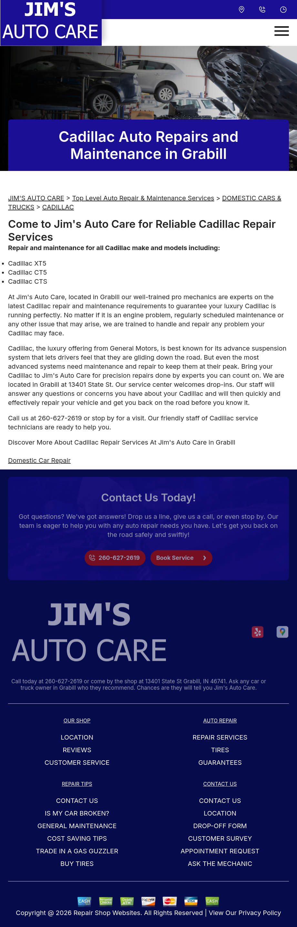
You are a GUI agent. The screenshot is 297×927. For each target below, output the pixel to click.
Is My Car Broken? (77, 813)
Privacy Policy (260, 913)
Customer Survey (220, 838)
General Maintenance (77, 826)
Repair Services (220, 737)
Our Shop (77, 720)
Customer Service (77, 762)
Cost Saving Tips (77, 838)
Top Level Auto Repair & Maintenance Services (143, 198)
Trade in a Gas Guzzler (77, 851)
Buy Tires (77, 864)
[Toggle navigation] (281, 31)
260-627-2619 (60, 418)
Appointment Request (219, 851)
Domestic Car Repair (39, 460)
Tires (220, 750)
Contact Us (77, 801)
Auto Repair (220, 720)
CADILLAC (58, 207)
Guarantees (220, 762)
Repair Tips (77, 784)
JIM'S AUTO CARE (36, 198)
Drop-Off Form (220, 826)
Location (77, 737)
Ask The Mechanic (220, 864)
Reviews (77, 750)
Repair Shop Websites (107, 913)
